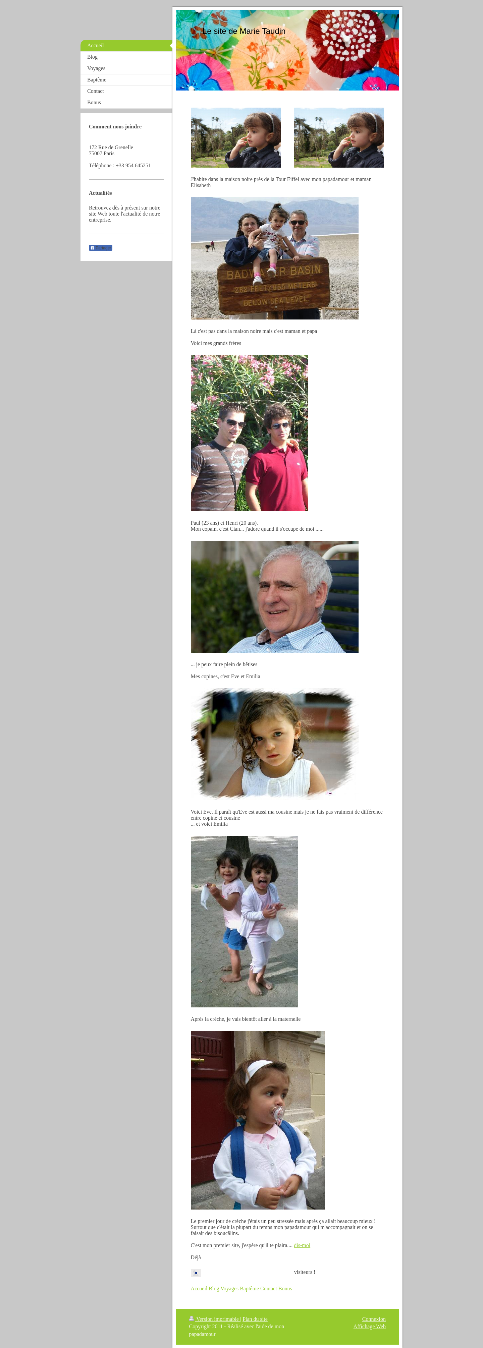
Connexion (374, 1319)
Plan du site (255, 1319)
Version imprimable (214, 1319)
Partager (100, 248)
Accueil (199, 1288)
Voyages (229, 1288)
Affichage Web (370, 1326)
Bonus (285, 1288)
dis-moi (302, 1245)
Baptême (249, 1288)
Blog (214, 1288)
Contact (268, 1288)
